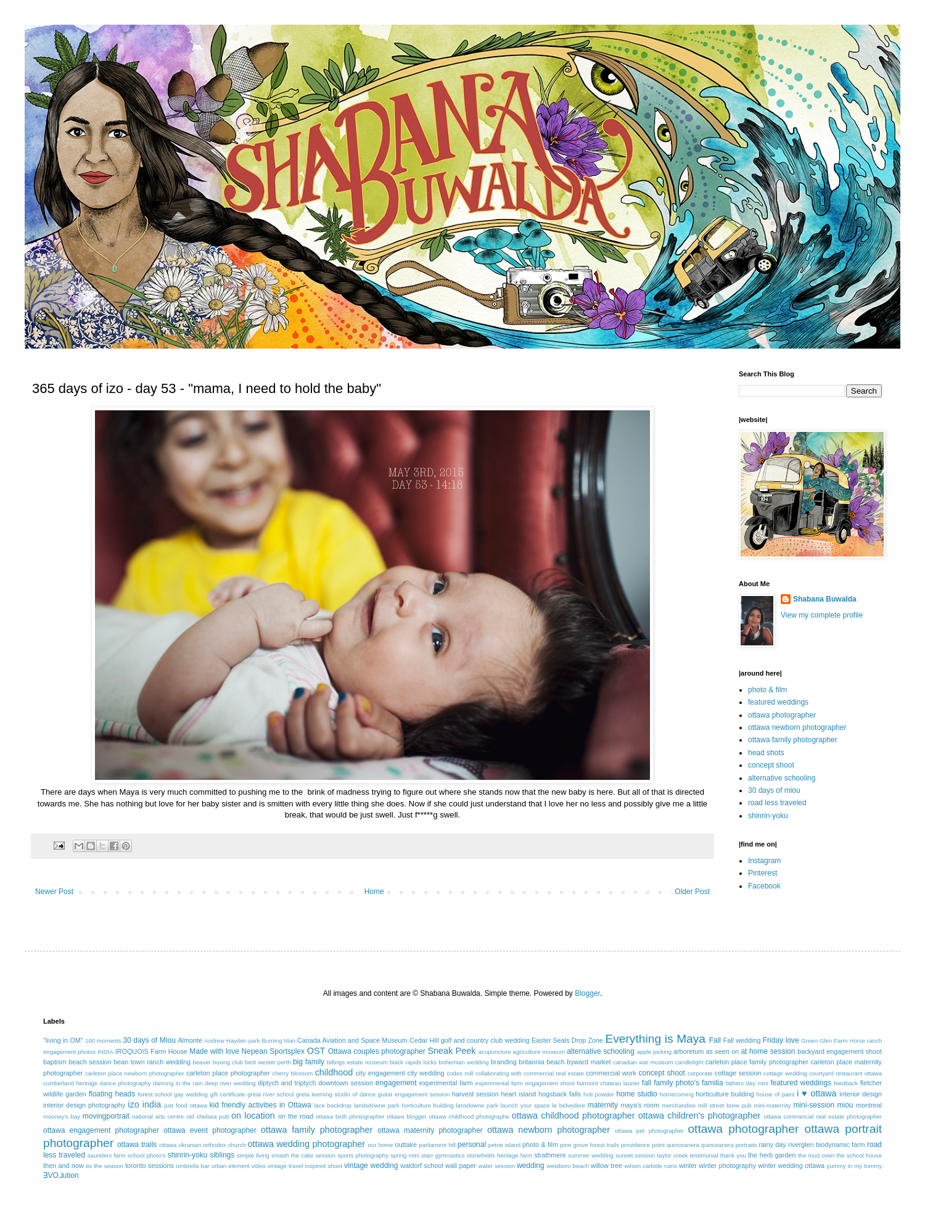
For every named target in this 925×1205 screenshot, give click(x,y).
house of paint (776, 1094)
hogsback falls (559, 1094)
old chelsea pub (207, 1116)
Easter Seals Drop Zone (567, 1040)
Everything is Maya (655, 1038)
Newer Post (54, 891)
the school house (859, 1155)
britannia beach (541, 1062)
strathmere (550, 1155)
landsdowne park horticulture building (404, 1105)
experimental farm (446, 1083)
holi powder (598, 1094)
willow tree (606, 1165)
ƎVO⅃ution (61, 1175)
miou (845, 1105)
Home (374, 891)
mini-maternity (772, 1105)
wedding (531, 1165)
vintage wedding (371, 1165)
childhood (334, 1072)
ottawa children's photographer (699, 1115)
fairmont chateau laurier (608, 1083)
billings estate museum (357, 1062)
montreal (869, 1105)
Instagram (764, 860)
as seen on (722, 1051)
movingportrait (106, 1116)
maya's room (640, 1105)
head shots (766, 752)
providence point (643, 1144)
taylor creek (672, 1155)
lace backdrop (333, 1105)
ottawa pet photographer (649, 1130)
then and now (63, 1165)
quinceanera (683, 1144)
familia (712, 1083)
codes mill (459, 1073)
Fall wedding (742, 1040)
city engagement (380, 1073)
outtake (406, 1144)
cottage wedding (785, 1073)
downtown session (345, 1083)
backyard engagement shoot (839, 1051)
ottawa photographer (782, 715)
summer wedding (591, 1155)
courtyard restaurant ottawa (845, 1073)
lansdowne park (477, 1105)
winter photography (727, 1165)
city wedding (425, 1073)
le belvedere (569, 1105)
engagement (396, 1083)
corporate (700, 1073)
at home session (768, 1051)
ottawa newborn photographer (797, 727)
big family (308, 1062)
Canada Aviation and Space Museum (352, 1040)
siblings (222, 1155)
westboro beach (568, 1165)
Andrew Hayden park (232, 1040)
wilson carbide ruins (650, 1165)
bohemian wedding (464, 1062)
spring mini (404, 1155)
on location (253, 1115)
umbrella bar (193, 1165)
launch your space (525, 1105)
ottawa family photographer (792, 739)
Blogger (587, 993)
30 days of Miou (149, 1040)
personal (472, 1144)
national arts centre (158, 1116)
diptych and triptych (287, 1083)
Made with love (214, 1051)
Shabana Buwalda (825, 599)
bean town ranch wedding (152, 1062)
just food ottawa (185, 1105)
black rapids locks (413, 1062)
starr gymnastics (442, 1155)
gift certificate (227, 1094)
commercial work (611, 1073)
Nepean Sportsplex (273, 1051)
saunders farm (107, 1155)
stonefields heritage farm (499, 1155)
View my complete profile (822, 615)
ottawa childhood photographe (469, 1116)
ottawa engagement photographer (101, 1130)
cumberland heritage (70, 1083)
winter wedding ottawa (791, 1165)
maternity (603, 1105)
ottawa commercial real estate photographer (822, 1116)
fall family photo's (670, 1083)
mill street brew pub (725, 1105)
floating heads (112, 1094)
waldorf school (421, 1165)
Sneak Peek (451, 1051)
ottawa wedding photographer (306, 1144)
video (259, 1165)
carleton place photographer (228, 1073)
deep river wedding (230, 1083)
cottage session (738, 1073)
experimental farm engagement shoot (525, 1083)
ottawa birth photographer (350, 1116)
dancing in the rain (178, 1083)
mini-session (813, 1105)
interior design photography (84, 1105)
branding (504, 1062)
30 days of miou (774, 790)
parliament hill (437, 1144)
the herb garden (772, 1155)
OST (316, 1051)
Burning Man (278, 1040)
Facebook (764, 886)
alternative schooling (781, 778)
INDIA (105, 1051)
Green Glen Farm (824, 1040)
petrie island (504, 1144)
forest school (154, 1094)
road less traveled (777, 802)
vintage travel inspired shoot (305, 1165)
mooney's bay (61, 1116)
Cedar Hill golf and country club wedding (469, 1040)
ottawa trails (137, 1144)
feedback (846, 1083)
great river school (270, 1094)
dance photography (125, 1083)
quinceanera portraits (729, 1144)
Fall (715, 1040)
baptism (55, 1062)
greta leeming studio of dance (336, 1094)
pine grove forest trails (589, 1144)
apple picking (654, 1051)
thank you (733, 1155)
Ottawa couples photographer (377, 1051)
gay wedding (191, 1094)
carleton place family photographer (756, 1062)
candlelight (689, 1062)
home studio (636, 1094)
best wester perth (268, 1062)
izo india (144, 1104)
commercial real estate (554, 1073)
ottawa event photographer (210, 1130)
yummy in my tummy (854, 1165)
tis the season (104, 1165)
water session (497, 1165)
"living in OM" (63, 1040)
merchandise (679, 1105)
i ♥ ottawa (817, 1093)
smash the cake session (303, 1155)
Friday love (781, 1040)
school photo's (147, 1155)
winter (688, 1165)
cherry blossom (293, 1073)
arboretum (688, 1051)
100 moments (103, 1040)
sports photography (362, 1155)
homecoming (677, 1094)
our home (380, 1144)
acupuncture (495, 1051)
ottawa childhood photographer (573, 1115)
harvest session (475, 1094)
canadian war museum (643, 1062)
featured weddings (778, 702)
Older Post (692, 891)
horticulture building (725, 1094)
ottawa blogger (406, 1116)
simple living (253, 1155)
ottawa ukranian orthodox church (202, 1144)
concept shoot (771, 765)
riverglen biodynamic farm (826, 1144)
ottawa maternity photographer (430, 1130)
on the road (295, 1116)
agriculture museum (539, 1051)
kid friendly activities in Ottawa (260, 1105)
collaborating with (498, 1073)
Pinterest (762, 873)
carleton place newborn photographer (134, 1073)
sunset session (635, 1155)
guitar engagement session (414, 1094)
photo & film (767, 689)
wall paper (460, 1165)
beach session (90, 1062)
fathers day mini (747, 1083)
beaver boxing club (217, 1062)
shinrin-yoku (768, 815)
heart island (518, 1094)
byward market (588, 1062)
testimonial (704, 1155)
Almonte (190, 1040)
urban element (231, 1165)
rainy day (772, 1144)
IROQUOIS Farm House (151, 1051)
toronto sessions (149, 1165)
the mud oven (816, 1155)
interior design (860, 1094)
